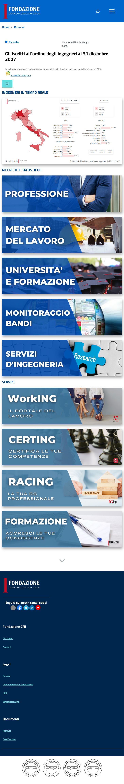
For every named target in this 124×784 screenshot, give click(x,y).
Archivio (7, 730)
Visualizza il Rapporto (18, 75)
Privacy (6, 676)
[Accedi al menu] (112, 11)
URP (5, 693)
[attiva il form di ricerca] (97, 11)
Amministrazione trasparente (18, 684)
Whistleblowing (11, 701)
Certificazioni (9, 739)
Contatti (7, 647)
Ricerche (14, 42)
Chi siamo (8, 638)
